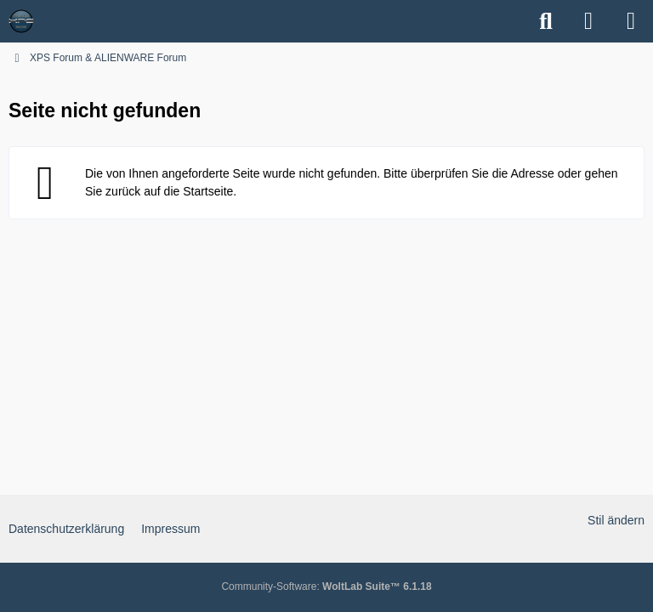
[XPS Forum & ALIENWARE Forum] (21, 21)
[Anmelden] (588, 21)
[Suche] (546, 21)
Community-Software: (326, 586)
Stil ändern (616, 520)
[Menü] (631, 21)
